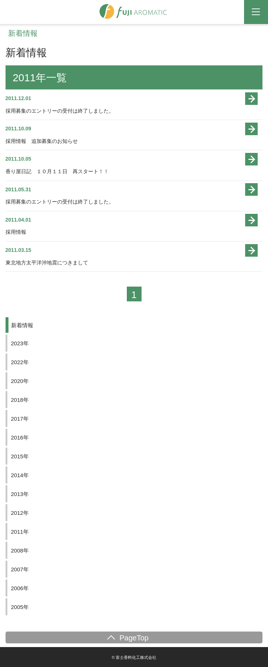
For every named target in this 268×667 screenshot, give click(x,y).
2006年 (20, 588)
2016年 (20, 437)
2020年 (20, 381)
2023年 (20, 343)
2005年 (20, 607)
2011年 (20, 532)
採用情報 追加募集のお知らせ (42, 141)
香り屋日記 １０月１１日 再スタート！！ (57, 171)
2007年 (20, 569)
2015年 (20, 456)
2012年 (20, 513)
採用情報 (16, 232)
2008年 (20, 550)
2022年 (20, 362)
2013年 (20, 494)
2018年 (20, 400)
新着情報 (22, 325)
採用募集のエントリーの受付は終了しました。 (60, 111)
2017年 (20, 418)
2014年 (20, 475)
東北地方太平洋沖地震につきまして (47, 263)
